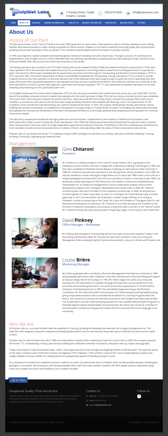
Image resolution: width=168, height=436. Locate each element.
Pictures (141, 23)
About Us (23, 23)
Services (36, 23)
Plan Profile (111, 23)
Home (13, 23)
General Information (54, 23)
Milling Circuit (127, 23)
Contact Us (73, 23)
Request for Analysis (91, 23)
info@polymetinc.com (103, 405)
